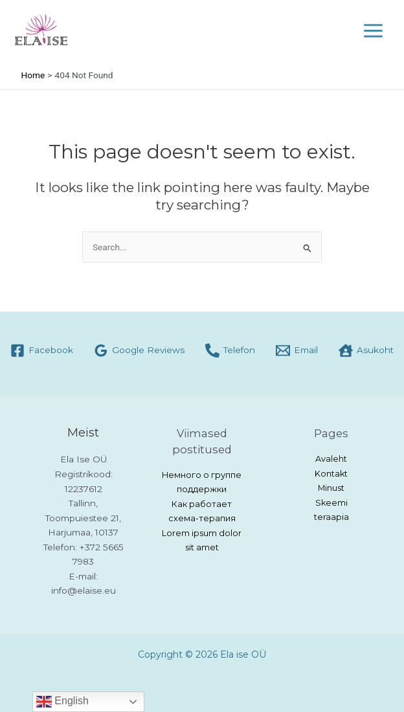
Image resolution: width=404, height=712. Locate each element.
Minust (331, 488)
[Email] (296, 350)
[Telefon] (230, 350)
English (62, 701)
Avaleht (331, 459)
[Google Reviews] (139, 350)
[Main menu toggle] (373, 30)
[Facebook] (42, 350)
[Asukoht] (366, 350)
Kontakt (331, 474)
